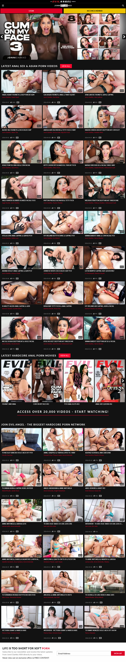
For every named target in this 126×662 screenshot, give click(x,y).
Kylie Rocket (57, 344)
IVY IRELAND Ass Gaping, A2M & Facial (99, 306)
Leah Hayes (58, 562)
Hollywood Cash (109, 168)
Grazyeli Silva (48, 455)
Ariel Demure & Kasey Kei (95, 488)
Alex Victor (5, 597)
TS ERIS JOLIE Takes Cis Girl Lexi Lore (58, 524)
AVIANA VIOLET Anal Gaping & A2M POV (17, 271)
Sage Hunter (6, 203)
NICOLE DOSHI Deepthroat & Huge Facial (18, 341)
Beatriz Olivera (99, 455)
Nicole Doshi (15, 344)
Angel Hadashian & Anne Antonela (58, 488)
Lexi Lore (46, 526)
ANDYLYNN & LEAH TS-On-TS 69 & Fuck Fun (59, 559)
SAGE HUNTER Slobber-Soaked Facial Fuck (18, 200)
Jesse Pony (14, 168)
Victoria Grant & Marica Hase (14, 630)
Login (31, 11)
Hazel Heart (15, 97)
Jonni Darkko (6, 97)
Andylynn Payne (49, 562)
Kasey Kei (97, 491)
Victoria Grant (15, 633)
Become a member (94, 11)
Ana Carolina (89, 455)
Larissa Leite (6, 526)
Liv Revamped (89, 273)
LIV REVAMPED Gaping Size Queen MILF (99, 271)
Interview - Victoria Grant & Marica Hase (60, 630)
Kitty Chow (56, 168)
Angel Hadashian (59, 491)
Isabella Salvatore (7, 562)
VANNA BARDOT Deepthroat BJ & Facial (100, 341)
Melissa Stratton (99, 203)
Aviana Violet (15, 273)
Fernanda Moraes (15, 597)
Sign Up (118, 653)
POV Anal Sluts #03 (71, 404)
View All (66, 66)
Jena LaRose (98, 97)
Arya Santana (18, 562)
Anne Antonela (67, 455)
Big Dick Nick (65, 132)
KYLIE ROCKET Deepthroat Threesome (58, 341)
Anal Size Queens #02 (103, 404)
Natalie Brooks (99, 168)
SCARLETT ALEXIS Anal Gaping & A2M (16, 306)
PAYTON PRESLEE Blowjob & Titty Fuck (59, 200)
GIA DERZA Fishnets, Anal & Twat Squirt (59, 95)
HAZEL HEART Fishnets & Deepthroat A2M (18, 95)
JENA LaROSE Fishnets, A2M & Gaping (99, 95)
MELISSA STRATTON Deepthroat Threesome (101, 200)
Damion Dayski (100, 273)
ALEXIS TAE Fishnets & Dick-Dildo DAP (16, 130)
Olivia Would (99, 597)
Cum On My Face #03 (41, 404)
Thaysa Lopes (57, 455)
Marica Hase (6, 633)
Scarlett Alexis (17, 308)
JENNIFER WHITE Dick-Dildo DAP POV (58, 271)
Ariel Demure (89, 491)
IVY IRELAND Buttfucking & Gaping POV (59, 236)
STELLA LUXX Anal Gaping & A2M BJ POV (17, 236)
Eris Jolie (53, 526)
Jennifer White (57, 273)
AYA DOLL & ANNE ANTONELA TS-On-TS (58, 595)
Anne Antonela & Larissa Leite (14, 524)
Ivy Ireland (56, 238)
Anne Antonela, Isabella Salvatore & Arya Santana (22, 559)
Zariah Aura (15, 491)
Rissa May (57, 308)
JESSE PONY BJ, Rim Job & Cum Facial (16, 165)
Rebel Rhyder (6, 491)
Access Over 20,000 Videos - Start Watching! (63, 411)
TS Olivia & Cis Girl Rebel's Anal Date (99, 595)
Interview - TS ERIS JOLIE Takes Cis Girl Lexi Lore (104, 524)
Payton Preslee (57, 203)
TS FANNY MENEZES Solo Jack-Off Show (100, 630)
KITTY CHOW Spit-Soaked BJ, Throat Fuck (60, 165)
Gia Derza (56, 97)
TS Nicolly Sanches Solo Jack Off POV (17, 453)
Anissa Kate (56, 132)
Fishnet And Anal (9, 404)
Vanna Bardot (98, 238)
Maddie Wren (98, 132)
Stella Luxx (14, 238)
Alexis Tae (14, 132)
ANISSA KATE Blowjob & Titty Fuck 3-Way (60, 130)
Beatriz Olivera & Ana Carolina (98, 453)
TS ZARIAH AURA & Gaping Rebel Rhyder (17, 488)
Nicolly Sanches (7, 455)
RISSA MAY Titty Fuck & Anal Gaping (58, 306)
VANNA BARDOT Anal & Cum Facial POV (100, 236)
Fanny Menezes (90, 633)
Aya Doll (57, 597)
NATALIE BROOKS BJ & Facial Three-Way (100, 165)
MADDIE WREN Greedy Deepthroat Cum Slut (102, 130)
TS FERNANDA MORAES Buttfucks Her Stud (18, 595)
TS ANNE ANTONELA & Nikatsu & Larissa (100, 559)
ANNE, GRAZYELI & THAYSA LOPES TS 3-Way (59, 453)
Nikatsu (106, 562)
